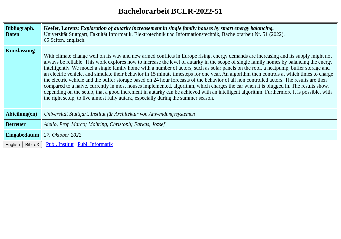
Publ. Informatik (95, 144)
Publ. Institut (60, 144)
